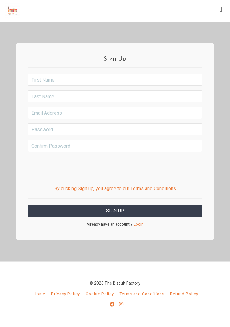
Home (39, 293)
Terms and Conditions (141, 293)
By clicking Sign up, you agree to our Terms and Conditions (115, 188)
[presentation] (115, 168)
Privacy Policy (65, 293)
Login (138, 224)
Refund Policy (184, 293)
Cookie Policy (100, 293)
